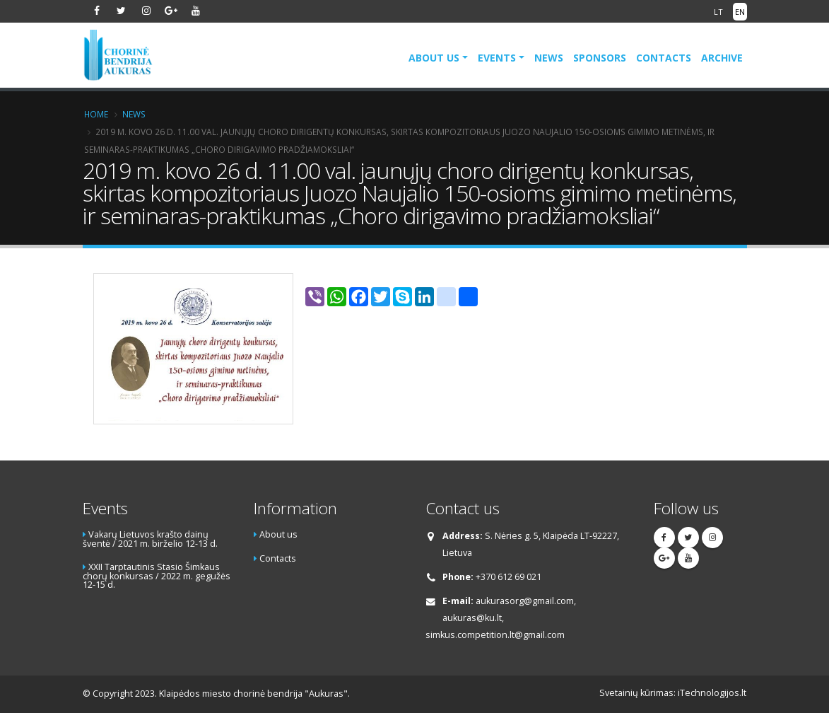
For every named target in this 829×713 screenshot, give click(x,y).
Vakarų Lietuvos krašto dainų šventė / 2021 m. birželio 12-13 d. (150, 539)
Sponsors (599, 57)
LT (718, 11)
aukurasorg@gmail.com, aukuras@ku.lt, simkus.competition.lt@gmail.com (500, 618)
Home (96, 114)
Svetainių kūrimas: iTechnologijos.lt (672, 693)
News (548, 57)
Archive (722, 57)
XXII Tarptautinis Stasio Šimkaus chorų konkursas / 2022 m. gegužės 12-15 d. (156, 576)
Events (497, 57)
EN (740, 11)
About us (433, 57)
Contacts (663, 57)
